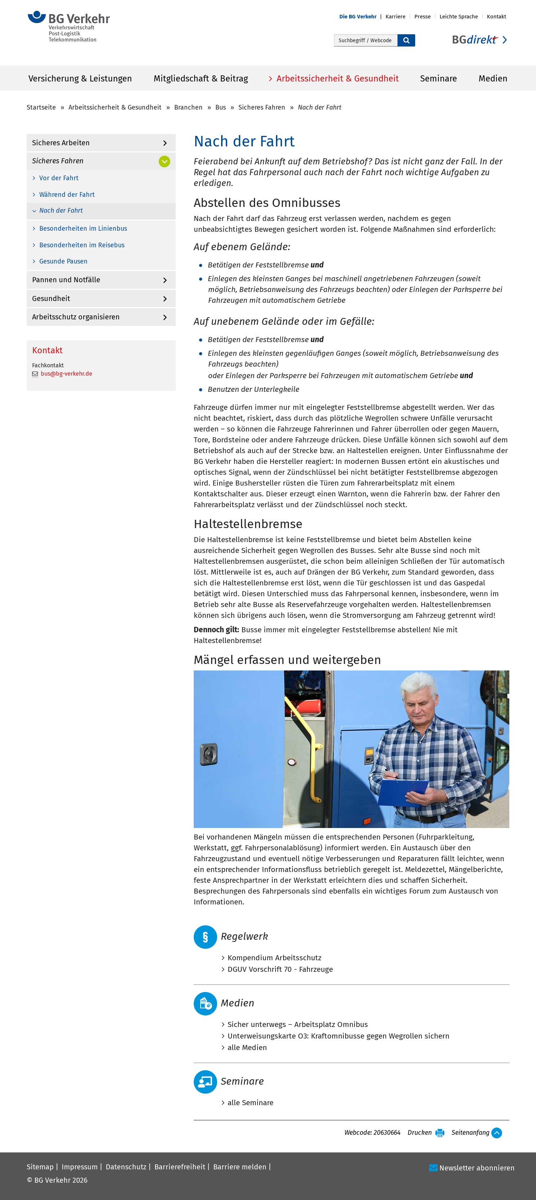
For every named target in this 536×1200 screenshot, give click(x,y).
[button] (362, 17)
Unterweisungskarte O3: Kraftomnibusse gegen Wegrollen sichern (338, 1036)
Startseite (41, 107)
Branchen (188, 107)
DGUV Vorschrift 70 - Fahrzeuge (280, 969)
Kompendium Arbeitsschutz (274, 957)
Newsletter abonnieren (477, 1168)
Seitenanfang (470, 1133)
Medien (493, 79)
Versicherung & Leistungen (80, 79)
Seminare (438, 79)
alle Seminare (250, 1102)
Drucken (420, 1133)
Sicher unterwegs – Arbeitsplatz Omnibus (298, 1024)
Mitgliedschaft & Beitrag (201, 79)
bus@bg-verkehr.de (66, 373)
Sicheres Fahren (261, 107)
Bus (220, 107)
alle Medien (247, 1047)
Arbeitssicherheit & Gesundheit (336, 79)
